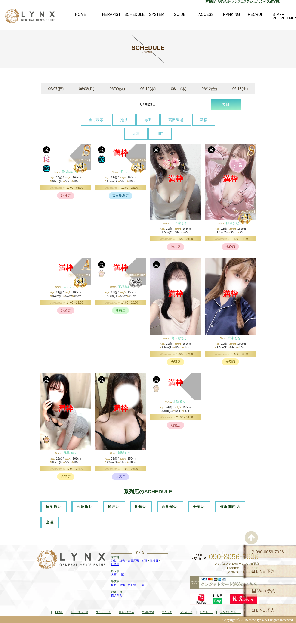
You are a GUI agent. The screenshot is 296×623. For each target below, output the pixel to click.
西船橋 (132, 585)
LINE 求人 (263, 610)
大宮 (136, 134)
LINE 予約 (263, 571)
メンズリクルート (230, 612)
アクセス (167, 612)
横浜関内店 (230, 507)
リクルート (206, 612)
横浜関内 (116, 595)
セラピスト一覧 (79, 612)
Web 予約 (263, 591)
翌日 (225, 104)
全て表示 (96, 120)
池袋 (124, 120)
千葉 (141, 585)
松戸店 (114, 507)
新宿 (203, 120)
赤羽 (148, 120)
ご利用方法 (148, 612)
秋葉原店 (54, 507)
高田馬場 (175, 120)
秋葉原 (115, 564)
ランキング (186, 612)
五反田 (154, 560)
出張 (50, 522)
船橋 (122, 585)
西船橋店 (170, 507)
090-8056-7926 (268, 552)
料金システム (126, 612)
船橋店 (141, 507)
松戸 (114, 585)
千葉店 (199, 507)
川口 (160, 134)
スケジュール (103, 612)
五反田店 (85, 507)
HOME (59, 612)
